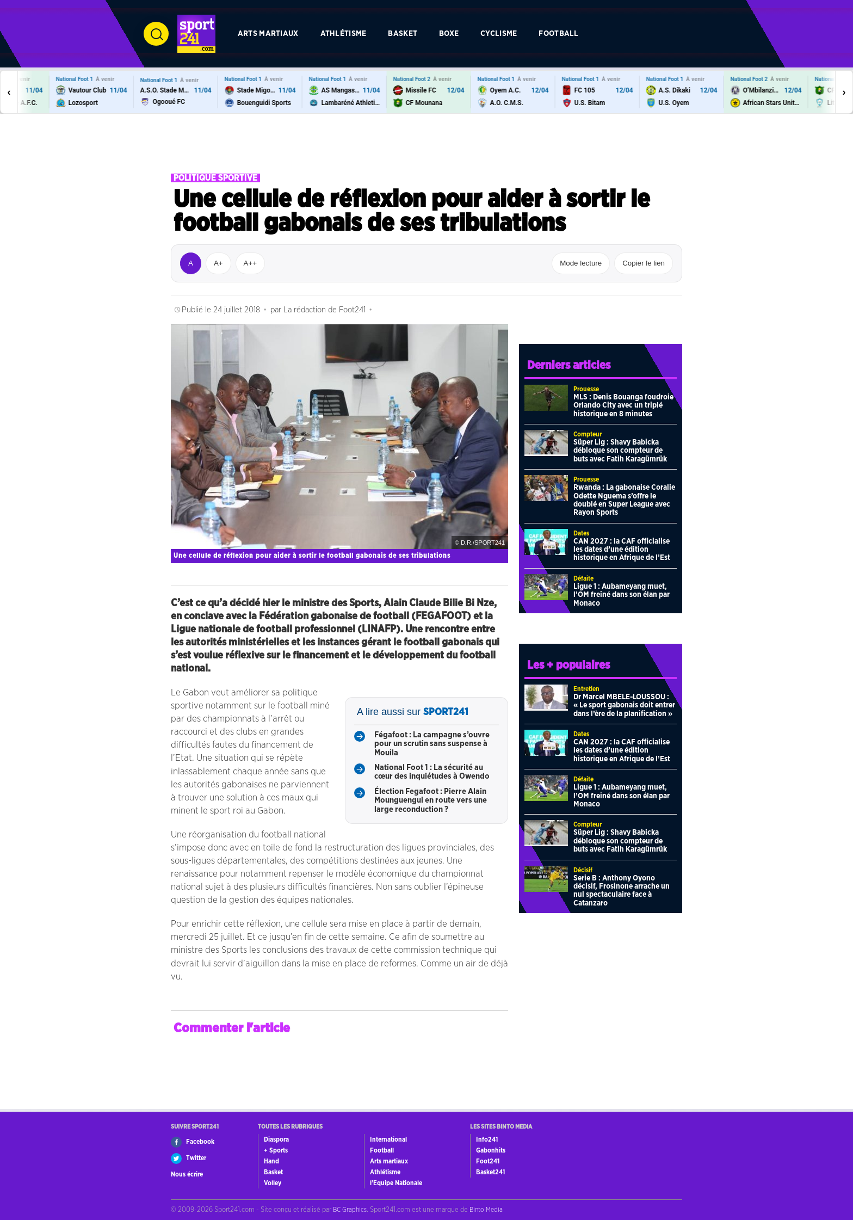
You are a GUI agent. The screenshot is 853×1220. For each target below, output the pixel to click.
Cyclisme (498, 33)
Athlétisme (343, 33)
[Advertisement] (426, 143)
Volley (272, 1183)
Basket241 (490, 1172)
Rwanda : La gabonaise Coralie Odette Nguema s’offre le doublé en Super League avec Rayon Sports (624, 500)
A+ (218, 263)
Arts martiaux (268, 33)
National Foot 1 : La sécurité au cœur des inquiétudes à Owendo (432, 772)
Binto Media (486, 1209)
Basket (402, 33)
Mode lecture (581, 263)
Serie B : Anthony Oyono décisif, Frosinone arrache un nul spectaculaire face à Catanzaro (621, 890)
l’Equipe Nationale (396, 1183)
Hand (271, 1161)
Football (558, 33)
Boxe (449, 33)
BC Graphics (350, 1209)
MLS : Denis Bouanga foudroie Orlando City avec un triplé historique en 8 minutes (623, 405)
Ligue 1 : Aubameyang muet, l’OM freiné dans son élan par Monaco (621, 595)
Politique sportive (215, 178)
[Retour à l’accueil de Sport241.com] (196, 34)
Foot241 (487, 1161)
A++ (250, 263)
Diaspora (276, 1139)
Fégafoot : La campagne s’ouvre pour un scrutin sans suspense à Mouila (432, 744)
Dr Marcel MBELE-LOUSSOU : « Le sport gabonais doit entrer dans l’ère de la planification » (624, 705)
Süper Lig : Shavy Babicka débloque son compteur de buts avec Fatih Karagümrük (620, 451)
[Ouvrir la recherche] (156, 34)
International (388, 1139)
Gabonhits (490, 1150)
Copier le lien (643, 263)
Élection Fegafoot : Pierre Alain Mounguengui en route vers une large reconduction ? (430, 800)
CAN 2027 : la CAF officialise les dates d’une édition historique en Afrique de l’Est (621, 550)
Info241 (487, 1139)
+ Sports (276, 1150)
